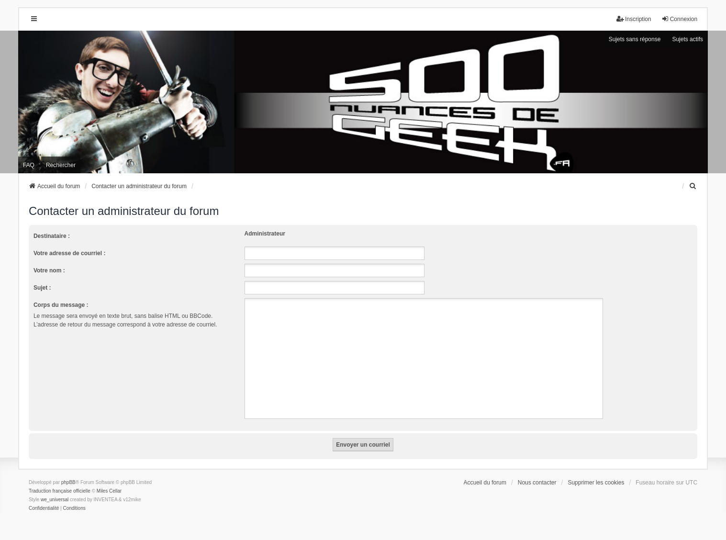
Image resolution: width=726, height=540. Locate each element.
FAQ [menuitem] (28, 165)
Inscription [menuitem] (633, 18)
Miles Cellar (109, 491)
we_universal (54, 499)
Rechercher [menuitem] (61, 165)
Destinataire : (52, 236)
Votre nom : (49, 270)
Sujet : (42, 287)
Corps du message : (61, 305)
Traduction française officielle (59, 491)
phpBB (68, 482)
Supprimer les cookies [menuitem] (596, 482)
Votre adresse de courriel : (70, 253)
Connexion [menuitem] (679, 18)
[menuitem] (693, 186)
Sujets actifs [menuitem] (687, 39)
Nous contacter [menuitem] (537, 482)
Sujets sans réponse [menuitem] (635, 39)
